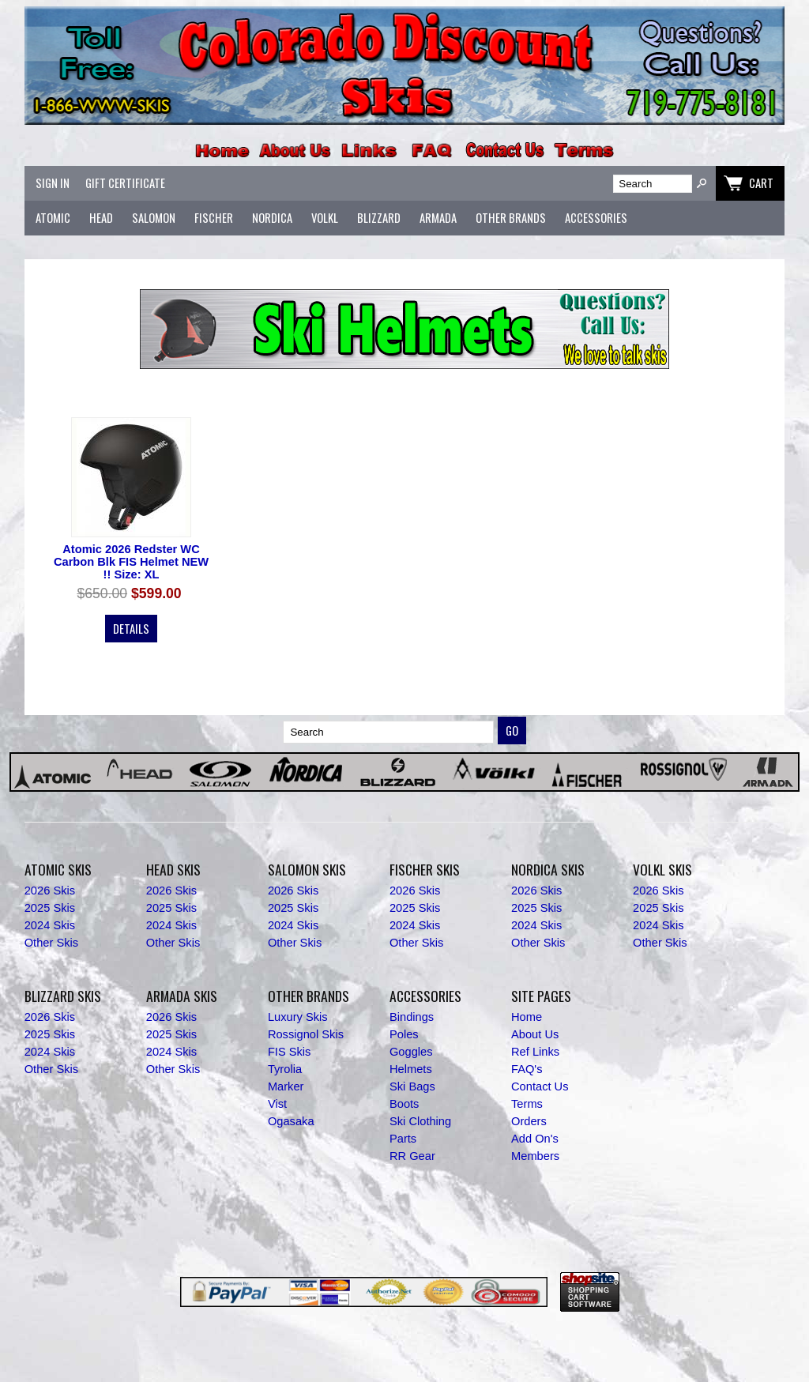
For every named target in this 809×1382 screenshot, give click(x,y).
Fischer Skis (424, 869)
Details (131, 628)
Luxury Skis (298, 1017)
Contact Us (540, 1086)
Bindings (411, 1017)
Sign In (53, 183)
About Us (535, 1034)
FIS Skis (289, 1051)
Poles (404, 1034)
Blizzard (379, 217)
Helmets (410, 1069)
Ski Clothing (420, 1121)
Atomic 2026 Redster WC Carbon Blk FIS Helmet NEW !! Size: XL (131, 562)
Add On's (535, 1138)
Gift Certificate (125, 183)
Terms (527, 1104)
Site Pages (541, 995)
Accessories (596, 217)
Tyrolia (285, 1069)
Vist (277, 1104)
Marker (286, 1086)
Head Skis (173, 869)
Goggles (411, 1051)
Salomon (153, 217)
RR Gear (412, 1156)
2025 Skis (49, 908)
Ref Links (535, 1051)
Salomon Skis (307, 869)
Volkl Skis (662, 869)
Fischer (213, 217)
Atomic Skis (58, 869)
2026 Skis (49, 890)
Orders (529, 1121)
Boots (404, 1104)
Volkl (324, 217)
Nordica (272, 217)
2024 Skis (49, 925)
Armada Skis (181, 995)
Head (101, 217)
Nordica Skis (548, 869)
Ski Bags (412, 1086)
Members (535, 1156)
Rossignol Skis (306, 1034)
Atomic (53, 217)
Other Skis (51, 942)
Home (526, 1017)
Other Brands (511, 217)
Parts (402, 1138)
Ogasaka (291, 1121)
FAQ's (526, 1069)
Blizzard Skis (62, 995)
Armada (438, 217)
